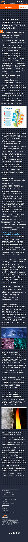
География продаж (7, 501)
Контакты (5, 508)
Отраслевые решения (8, 494)
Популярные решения (8, 496)
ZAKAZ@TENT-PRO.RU (14, 3)
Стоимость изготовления (9, 499)
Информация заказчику (12, 12)
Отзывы (4, 506)
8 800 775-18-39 (23, 3)
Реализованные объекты (9, 497)
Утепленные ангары (7, 492)
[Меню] (2, 6)
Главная (3, 12)
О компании (5, 505)
